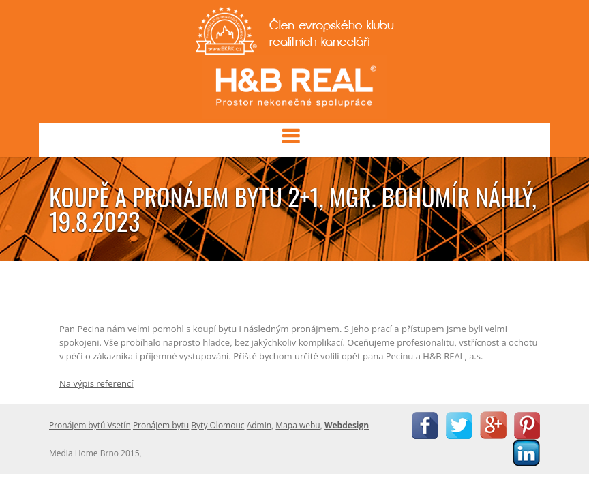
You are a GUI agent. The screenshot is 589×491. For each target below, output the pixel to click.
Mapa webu (297, 425)
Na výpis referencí (96, 383)
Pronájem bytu (161, 425)
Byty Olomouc (217, 425)
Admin (259, 425)
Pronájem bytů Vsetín (90, 425)
